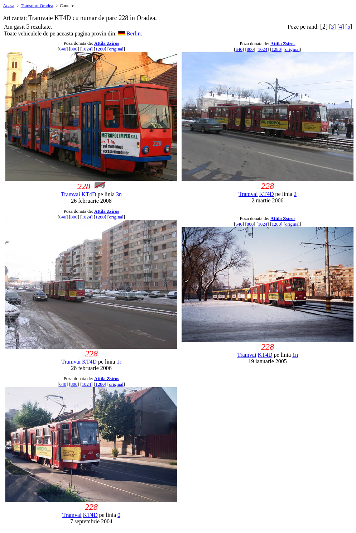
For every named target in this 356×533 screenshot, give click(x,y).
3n (119, 194)
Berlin (133, 33)
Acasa (8, 5)
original (116, 49)
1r (118, 362)
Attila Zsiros (106, 43)
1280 (100, 49)
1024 (86, 49)
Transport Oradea (37, 5)
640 (62, 49)
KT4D (89, 194)
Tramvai (70, 194)
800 (74, 49)
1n (295, 355)
